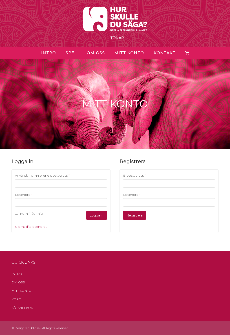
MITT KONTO (21, 291)
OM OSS (18, 282)
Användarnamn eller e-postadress (42, 175)
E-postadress (134, 175)
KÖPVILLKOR (22, 308)
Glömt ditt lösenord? (31, 227)
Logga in (97, 215)
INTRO (16, 274)
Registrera (134, 215)
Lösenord (23, 195)
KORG (16, 299)
